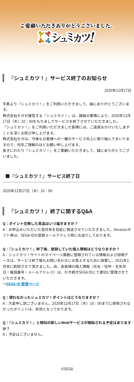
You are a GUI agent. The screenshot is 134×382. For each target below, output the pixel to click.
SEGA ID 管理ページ (22, 283)
